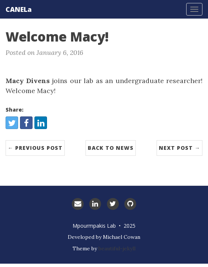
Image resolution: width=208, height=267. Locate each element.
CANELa (19, 9)
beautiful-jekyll (116, 248)
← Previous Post (35, 147)
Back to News (111, 147)
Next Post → (179, 147)
